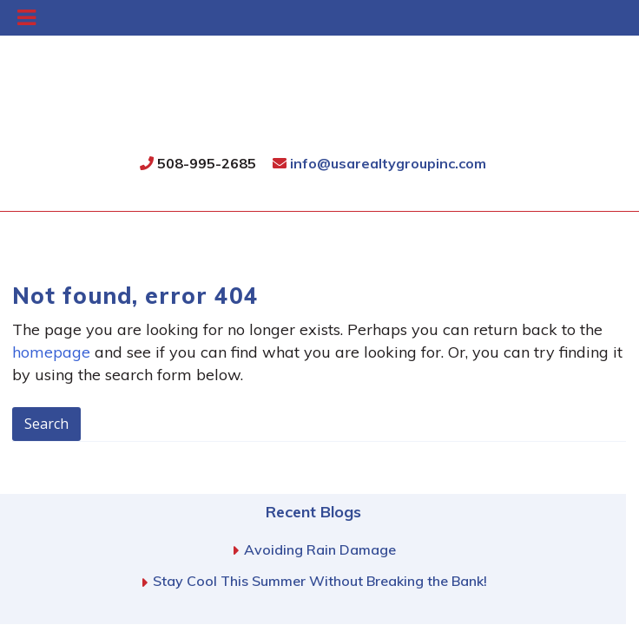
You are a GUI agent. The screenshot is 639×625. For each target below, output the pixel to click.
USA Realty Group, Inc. (315, 109)
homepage (51, 352)
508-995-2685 (198, 163)
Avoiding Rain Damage (320, 549)
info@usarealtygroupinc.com (379, 163)
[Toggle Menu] (26, 18)
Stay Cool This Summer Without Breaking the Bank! (320, 580)
